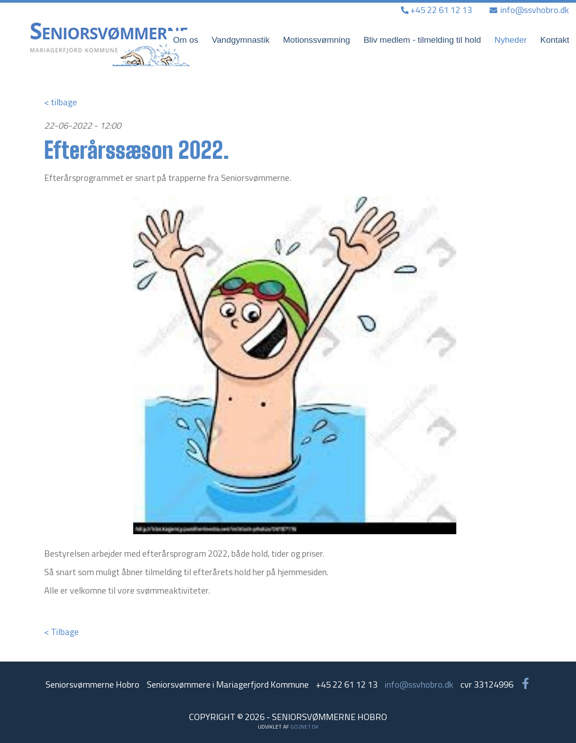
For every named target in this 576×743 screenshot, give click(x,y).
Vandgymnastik (241, 40)
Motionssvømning (316, 40)
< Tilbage (61, 632)
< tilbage (60, 102)
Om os (185, 40)
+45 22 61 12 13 (437, 10)
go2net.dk (304, 726)
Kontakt (554, 40)
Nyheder (511, 40)
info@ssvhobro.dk (529, 10)
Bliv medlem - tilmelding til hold (422, 40)
